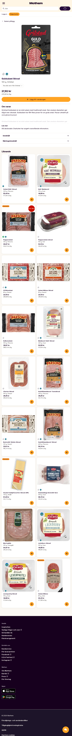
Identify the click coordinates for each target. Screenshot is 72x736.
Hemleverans (7, 635)
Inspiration (6, 627)
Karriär (5, 674)
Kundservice (6, 649)
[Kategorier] (4, 3)
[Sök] (4, 9)
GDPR (4, 730)
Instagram (7, 660)
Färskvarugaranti (8, 638)
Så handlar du (7, 633)
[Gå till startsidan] (36, 3)
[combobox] (31, 8)
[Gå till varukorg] (65, 8)
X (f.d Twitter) (8, 657)
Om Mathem (6, 671)
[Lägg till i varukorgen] (32, 199)
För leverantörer (8, 652)
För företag (6, 679)
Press (5, 676)
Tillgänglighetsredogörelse (12, 725)
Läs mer (5, 125)
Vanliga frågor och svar (12, 630)
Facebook (6, 654)
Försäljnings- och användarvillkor (15, 720)
